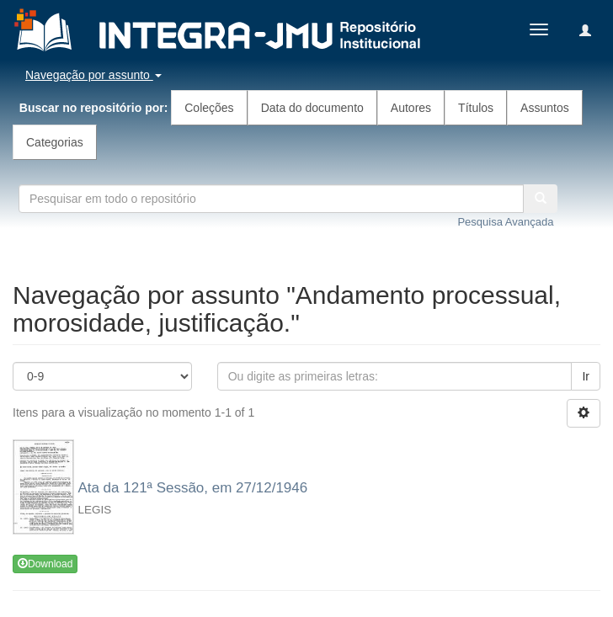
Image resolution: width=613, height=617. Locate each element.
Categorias (54, 142)
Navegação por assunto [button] (93, 75)
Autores (411, 107)
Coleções (208, 107)
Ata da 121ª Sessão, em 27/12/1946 (192, 488)
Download (45, 564)
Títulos (475, 107)
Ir (585, 376)
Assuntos (544, 107)
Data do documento (312, 107)
